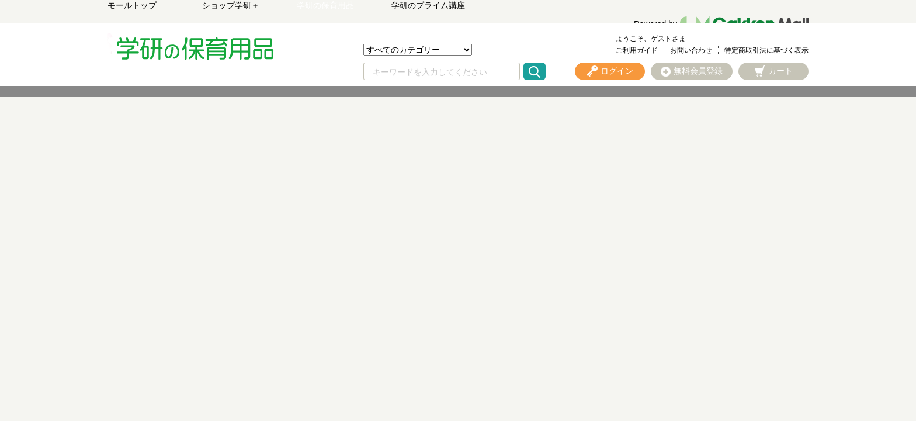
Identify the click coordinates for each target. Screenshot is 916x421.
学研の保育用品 (325, 5)
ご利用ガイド (637, 50)
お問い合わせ (691, 50)
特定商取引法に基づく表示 (766, 50)
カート (780, 70)
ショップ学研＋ (230, 5)
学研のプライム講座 (428, 5)
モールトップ (132, 5)
